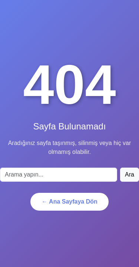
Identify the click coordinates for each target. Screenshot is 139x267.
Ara (129, 174)
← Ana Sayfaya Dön (69, 201)
